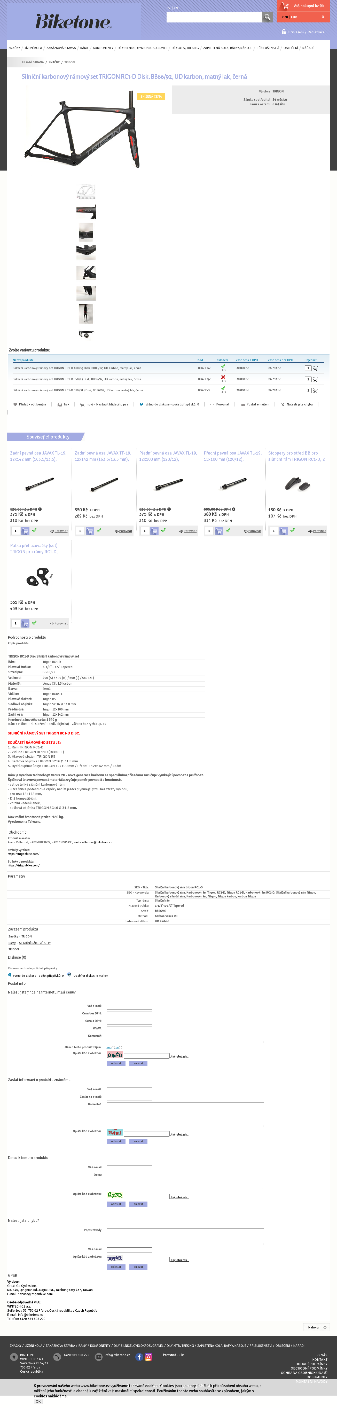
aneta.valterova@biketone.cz (93, 842)
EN (176, 8)
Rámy (12, 943)
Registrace (316, 32)
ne (117, 1049)
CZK (285, 17)
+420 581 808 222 (32, 1331)
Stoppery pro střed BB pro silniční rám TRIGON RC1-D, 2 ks (296, 459)
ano (109, 1049)
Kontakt (319, 1372)
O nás (322, 1367)
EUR (294, 17)
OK (38, 1401)
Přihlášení (296, 32)
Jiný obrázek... (179, 1058)
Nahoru (313, 1340)
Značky (13, 936)
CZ (168, 8)
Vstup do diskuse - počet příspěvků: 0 (38, 976)
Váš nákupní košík (309, 6)
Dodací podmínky (311, 1376)
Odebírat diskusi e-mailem (91, 976)
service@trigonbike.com (35, 1306)
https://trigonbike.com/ (24, 854)
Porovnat (222, 404)
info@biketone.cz (30, 1327)
